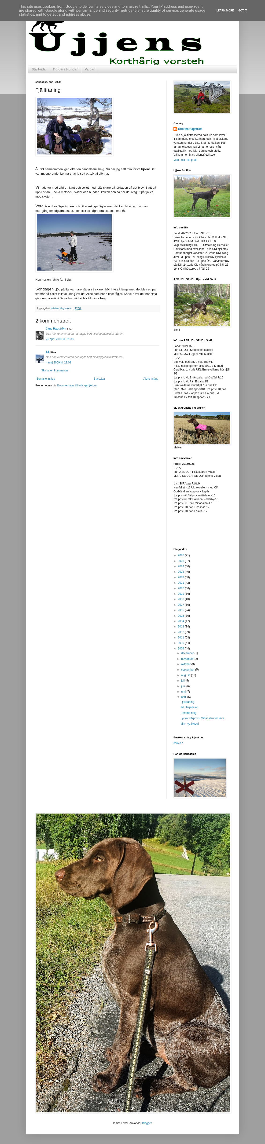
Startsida (39, 69)
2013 (181, 626)
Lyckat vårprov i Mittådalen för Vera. (202, 718)
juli (183, 680)
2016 (181, 610)
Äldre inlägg (151, 378)
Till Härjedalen (189, 707)
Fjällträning (187, 702)
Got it (242, 10)
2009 (181, 648)
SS (48, 351)
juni (183, 686)
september (188, 669)
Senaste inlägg (46, 378)
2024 (181, 566)
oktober (186, 664)
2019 (181, 593)
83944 (177, 743)
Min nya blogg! (189, 723)
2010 (181, 643)
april (184, 697)
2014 (181, 621)
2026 (181, 555)
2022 (181, 577)
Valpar (90, 69)
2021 (181, 582)
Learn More (225, 10)
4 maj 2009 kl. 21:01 (58, 362)
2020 (181, 588)
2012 (181, 632)
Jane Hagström (56, 328)
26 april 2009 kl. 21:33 (60, 339)
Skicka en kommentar (54, 370)
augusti (186, 675)
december (188, 653)
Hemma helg (188, 713)
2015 (181, 615)
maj (184, 691)
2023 (181, 571)
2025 (181, 561)
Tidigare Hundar (65, 69)
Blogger (147, 1123)
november (188, 658)
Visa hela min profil (185, 159)
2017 (181, 604)
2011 (181, 637)
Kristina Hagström (190, 129)
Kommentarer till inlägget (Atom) (77, 385)
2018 (181, 599)
